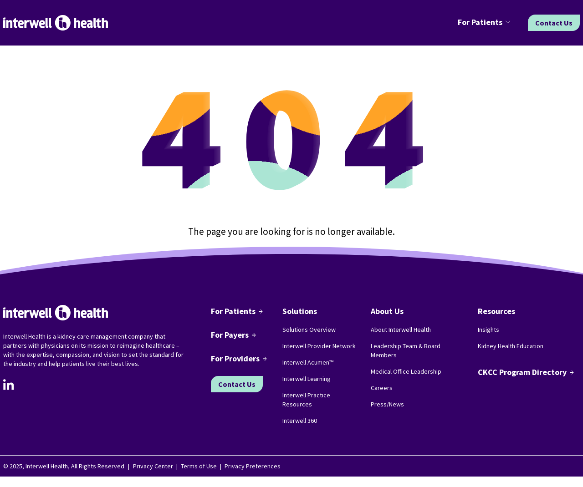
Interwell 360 (299, 420)
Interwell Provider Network (319, 346)
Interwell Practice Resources (306, 399)
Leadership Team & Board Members (405, 350)
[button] (485, 23)
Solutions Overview (309, 329)
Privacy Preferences (253, 466)
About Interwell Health (401, 329)
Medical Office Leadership (406, 371)
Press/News (387, 404)
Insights (488, 329)
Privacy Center (153, 466)
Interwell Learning (306, 379)
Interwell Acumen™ (307, 362)
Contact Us (554, 22)
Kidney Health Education (510, 346)
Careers (382, 388)
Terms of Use (199, 466)
